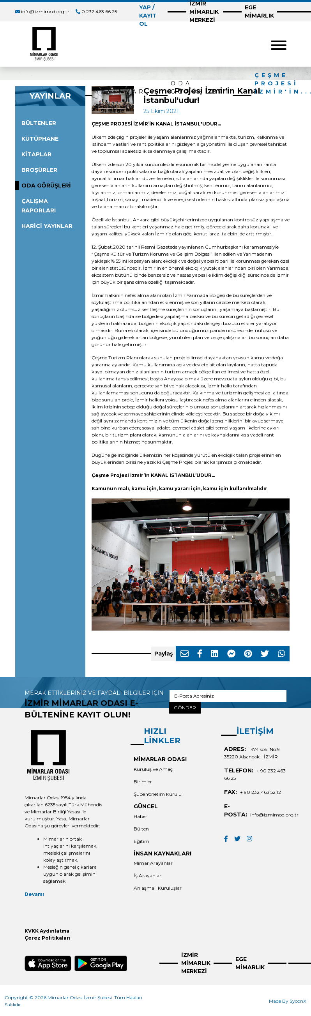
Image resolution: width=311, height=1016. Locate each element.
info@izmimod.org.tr (45, 11)
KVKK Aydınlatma (47, 931)
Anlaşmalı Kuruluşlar (158, 888)
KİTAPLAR (36, 154)
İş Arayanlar (147, 875)
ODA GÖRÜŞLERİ (200, 87)
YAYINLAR (120, 91)
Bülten (141, 829)
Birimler (143, 782)
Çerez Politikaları (48, 938)
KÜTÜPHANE (39, 138)
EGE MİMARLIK (259, 11)
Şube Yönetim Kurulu (158, 794)
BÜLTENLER (38, 123)
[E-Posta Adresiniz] (228, 696)
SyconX (298, 1001)
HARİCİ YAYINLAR (46, 226)
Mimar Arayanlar (153, 863)
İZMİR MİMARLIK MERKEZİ (195, 963)
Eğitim (141, 841)
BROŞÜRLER (39, 169)
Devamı (34, 894)
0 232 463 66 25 (99, 11)
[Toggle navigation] (278, 44)
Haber (140, 816)
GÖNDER (185, 707)
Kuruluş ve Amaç (153, 769)
